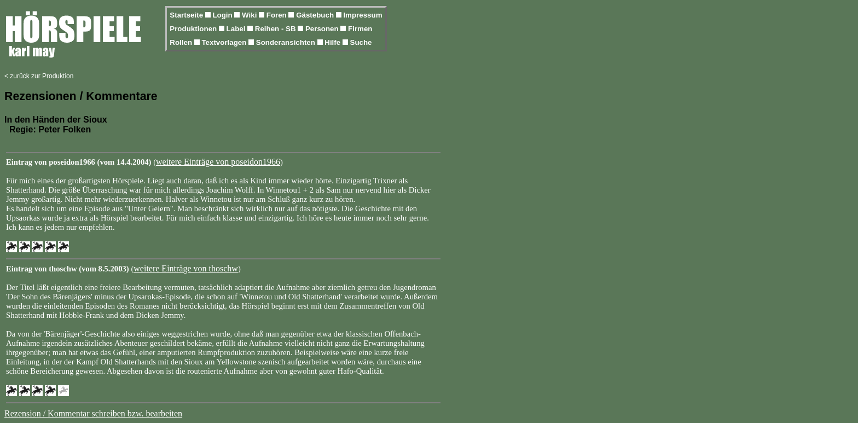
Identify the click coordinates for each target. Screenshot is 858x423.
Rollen (182, 42)
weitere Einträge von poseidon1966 (218, 161)
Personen (322, 29)
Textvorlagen (224, 42)
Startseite (187, 15)
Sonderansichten (286, 42)
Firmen (360, 29)
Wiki (250, 15)
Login (223, 15)
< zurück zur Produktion (38, 76)
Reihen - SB (276, 29)
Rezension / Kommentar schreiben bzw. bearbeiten (93, 413)
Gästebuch (316, 15)
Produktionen (194, 29)
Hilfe (333, 42)
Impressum (362, 15)
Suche (361, 42)
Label (237, 29)
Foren (277, 15)
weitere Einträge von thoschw (186, 268)
